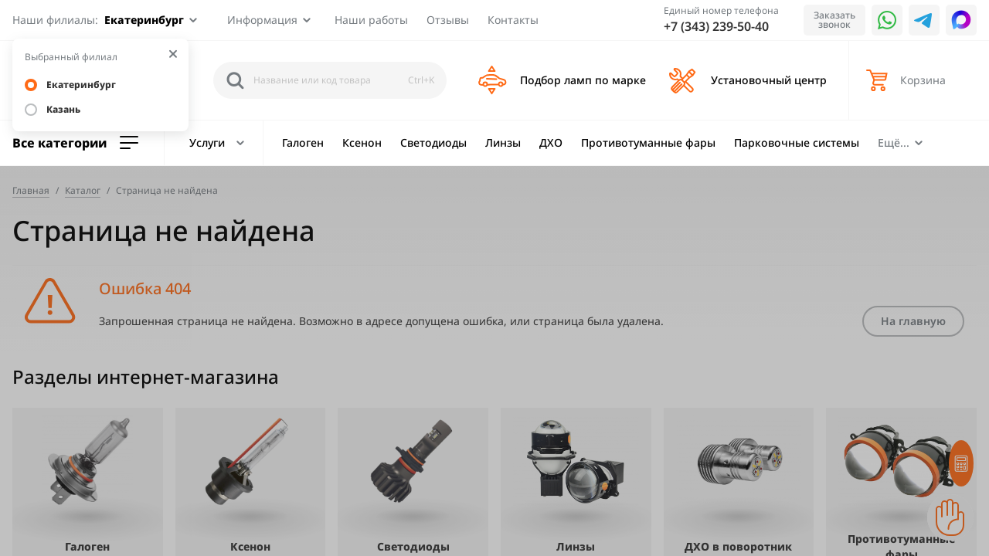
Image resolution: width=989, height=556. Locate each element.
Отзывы (448, 19)
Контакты (513, 19)
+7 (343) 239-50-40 (716, 26)
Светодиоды (433, 142)
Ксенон (362, 142)
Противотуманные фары (648, 142)
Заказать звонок (834, 19)
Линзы (503, 142)
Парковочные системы (796, 142)
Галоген (303, 142)
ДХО (550, 142)
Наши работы (371, 19)
